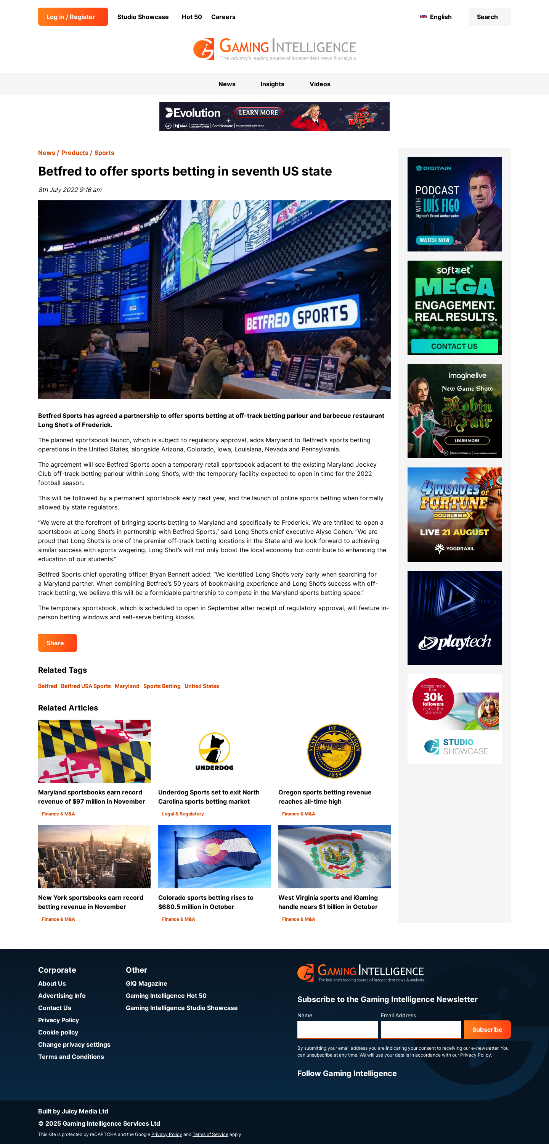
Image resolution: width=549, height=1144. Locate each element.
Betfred (47, 686)
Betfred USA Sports (86, 686)
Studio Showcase (143, 17)
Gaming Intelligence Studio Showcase (182, 1008)
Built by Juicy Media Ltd (73, 1111)
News (46, 152)
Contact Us (54, 1008)
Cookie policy (58, 1032)
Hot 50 (192, 17)
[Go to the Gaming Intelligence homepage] (274, 49)
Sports (104, 152)
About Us (52, 983)
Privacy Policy (58, 1020)
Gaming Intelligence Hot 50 (166, 995)
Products (74, 152)
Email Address (398, 1015)
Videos (320, 84)
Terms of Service (210, 1134)
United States (202, 686)
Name (304, 1015)
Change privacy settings (74, 1044)
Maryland (127, 686)
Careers (223, 17)
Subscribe (487, 1029)
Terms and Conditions (71, 1056)
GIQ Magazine (146, 983)
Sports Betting (162, 686)
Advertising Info (62, 995)
